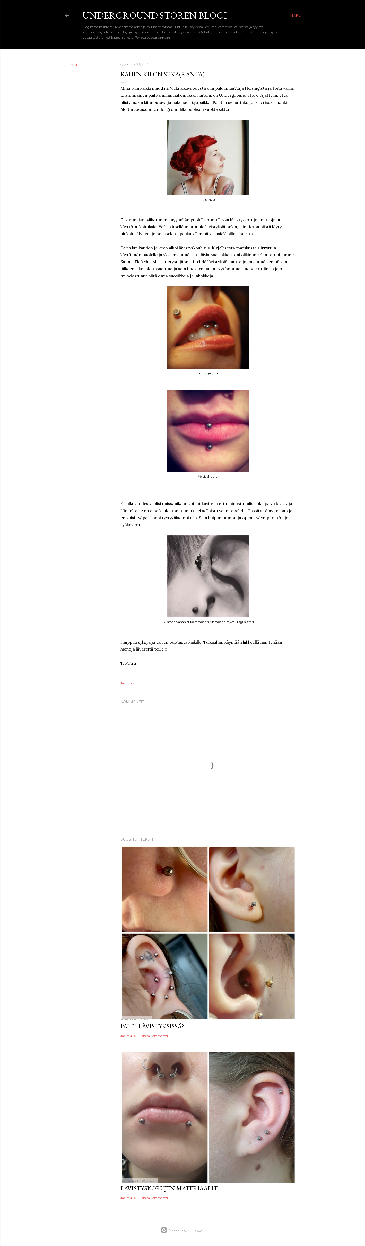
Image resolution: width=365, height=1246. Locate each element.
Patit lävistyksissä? (152, 1026)
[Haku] (295, 15)
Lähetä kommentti (154, 1036)
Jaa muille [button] (73, 64)
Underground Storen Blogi (154, 15)
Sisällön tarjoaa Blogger (182, 1230)
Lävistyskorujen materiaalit (169, 1188)
